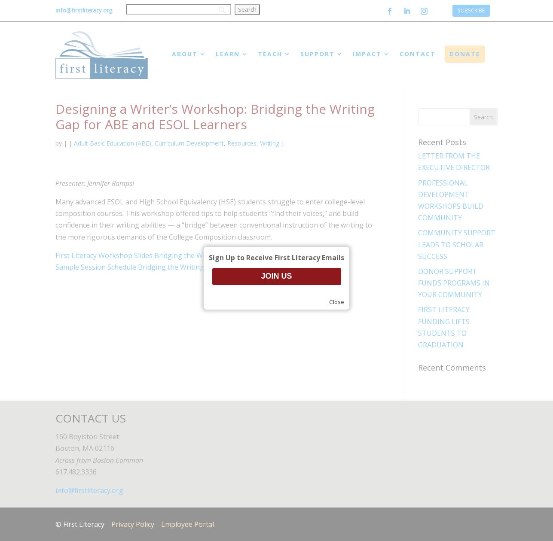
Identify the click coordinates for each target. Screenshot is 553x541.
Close (336, 302)
